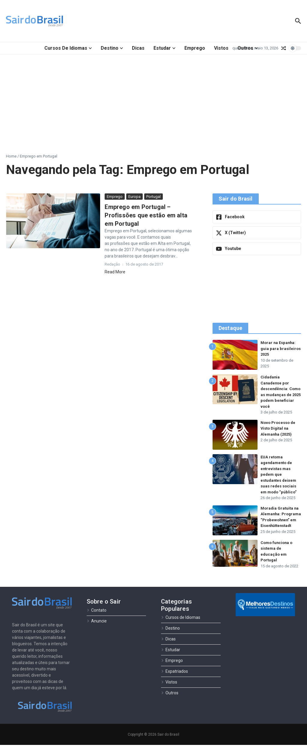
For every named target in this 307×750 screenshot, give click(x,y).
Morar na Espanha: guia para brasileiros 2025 (281, 348)
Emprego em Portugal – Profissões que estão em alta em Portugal (146, 215)
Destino (112, 48)
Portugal (153, 196)
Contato (96, 615)
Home (11, 156)
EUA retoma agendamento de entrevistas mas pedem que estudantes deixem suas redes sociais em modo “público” (279, 474)
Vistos (221, 48)
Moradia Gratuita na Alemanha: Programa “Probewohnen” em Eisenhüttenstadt (280, 520)
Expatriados (174, 676)
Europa (134, 196)
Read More (115, 271)
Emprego (194, 48)
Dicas (138, 48)
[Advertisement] (153, 99)
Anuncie (97, 626)
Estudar (164, 48)
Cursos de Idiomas (68, 48)
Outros (247, 48)
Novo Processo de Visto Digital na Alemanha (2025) (278, 428)
